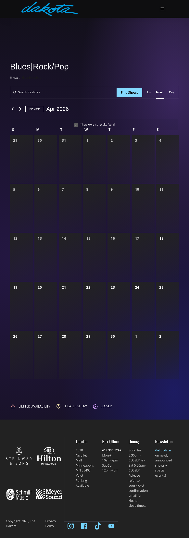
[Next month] (20, 109)
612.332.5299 (111, 450)
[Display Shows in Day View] (171, 92)
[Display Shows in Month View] (160, 92)
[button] (162, 9)
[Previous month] (12, 109)
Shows (14, 77)
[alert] (94, 124)
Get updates (164, 450)
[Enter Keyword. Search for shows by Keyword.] (63, 92)
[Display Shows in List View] (149, 92)
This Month (34, 109)
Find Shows (129, 92)
